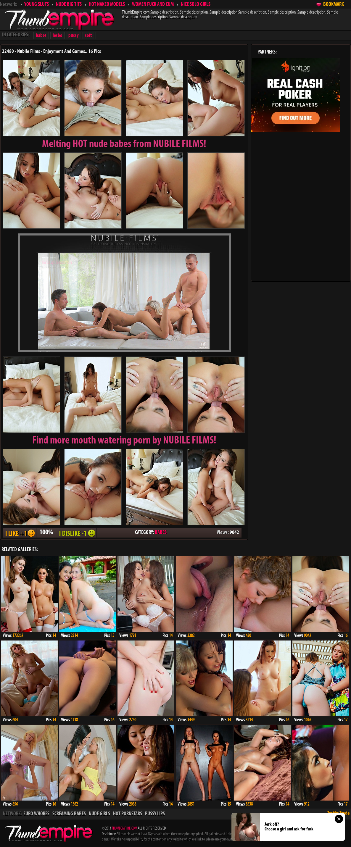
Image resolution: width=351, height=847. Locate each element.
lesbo (57, 35)
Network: (8, 4)
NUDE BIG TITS (69, 4)
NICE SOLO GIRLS (195, 4)
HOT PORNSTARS (127, 814)
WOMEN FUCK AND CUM (153, 4)
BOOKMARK (333, 4)
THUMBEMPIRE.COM (124, 828)
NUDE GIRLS (99, 814)
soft (88, 35)
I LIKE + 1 (19, 533)
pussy (73, 35)
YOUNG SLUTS (36, 4)
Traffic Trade (338, 813)
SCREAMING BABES (69, 814)
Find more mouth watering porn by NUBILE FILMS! (124, 440)
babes (41, 35)
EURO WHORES (36, 814)
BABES (161, 532)
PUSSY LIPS (155, 814)
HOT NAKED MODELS (107, 4)
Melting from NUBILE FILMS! (124, 144)
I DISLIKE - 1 (76, 533)
